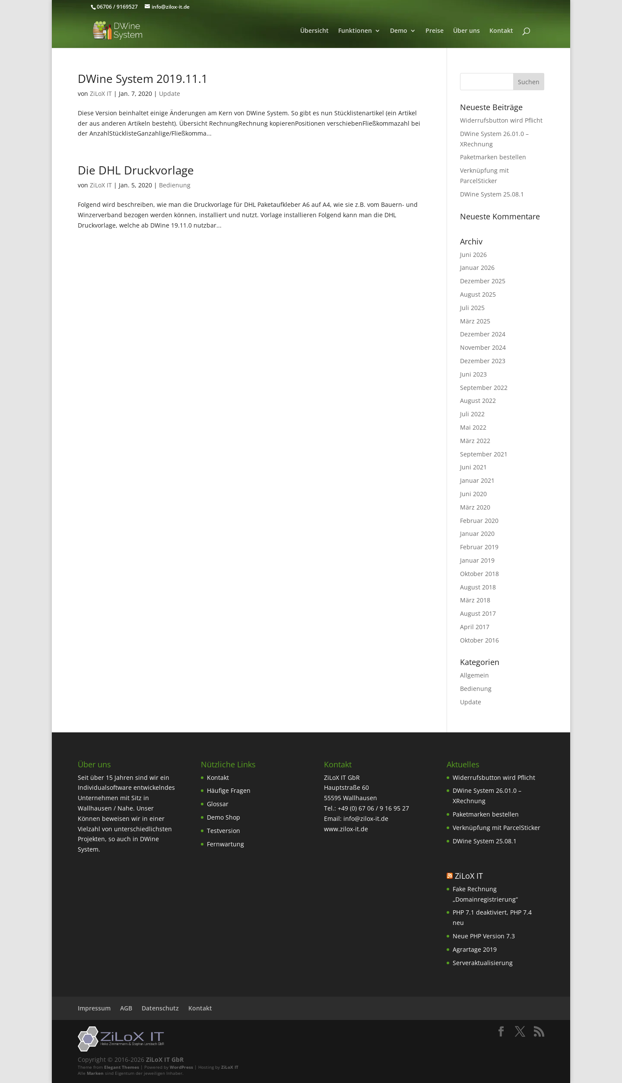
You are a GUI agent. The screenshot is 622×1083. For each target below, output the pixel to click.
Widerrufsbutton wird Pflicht (501, 120)
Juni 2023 (473, 374)
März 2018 (475, 600)
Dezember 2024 (482, 334)
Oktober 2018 (479, 574)
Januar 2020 (477, 533)
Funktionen (355, 31)
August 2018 (478, 587)
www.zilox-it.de (346, 829)
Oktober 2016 (479, 640)
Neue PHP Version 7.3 (484, 936)
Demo (398, 31)
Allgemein (474, 675)
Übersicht (314, 31)
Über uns (466, 31)
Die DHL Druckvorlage (136, 170)
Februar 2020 (479, 520)
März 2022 (475, 441)
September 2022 (484, 387)
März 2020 (475, 507)
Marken (95, 1073)
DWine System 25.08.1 (492, 194)
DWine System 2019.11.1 (143, 78)
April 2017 (474, 627)
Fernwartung (225, 844)
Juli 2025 (472, 308)
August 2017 (478, 613)
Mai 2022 (473, 427)
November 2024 (483, 347)
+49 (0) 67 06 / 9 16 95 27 (373, 808)
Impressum (94, 1008)
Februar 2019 (479, 547)
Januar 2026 (477, 267)
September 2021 (484, 454)
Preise (434, 31)
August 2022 (478, 400)
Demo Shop (223, 817)
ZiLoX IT (101, 93)
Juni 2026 (473, 254)
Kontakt (501, 31)
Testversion (223, 830)
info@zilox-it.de (365, 818)
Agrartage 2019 (475, 949)
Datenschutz (160, 1008)
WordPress (181, 1067)
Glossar (217, 804)
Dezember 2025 (482, 281)
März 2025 (475, 321)
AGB (126, 1008)
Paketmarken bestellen (493, 157)
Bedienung (174, 185)
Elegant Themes (121, 1067)
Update (169, 93)
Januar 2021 (477, 480)
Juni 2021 (473, 467)
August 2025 (478, 294)
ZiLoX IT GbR (165, 1059)
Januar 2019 (477, 560)
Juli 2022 (472, 414)
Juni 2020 (473, 494)
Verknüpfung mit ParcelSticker (496, 827)
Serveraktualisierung (483, 963)
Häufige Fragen (229, 790)
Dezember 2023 (482, 361)
